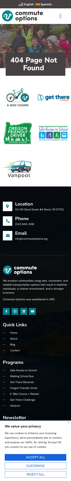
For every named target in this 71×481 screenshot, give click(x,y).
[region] (35, 451)
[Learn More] (35, 207)
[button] (60, 16)
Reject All (35, 474)
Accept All (35, 457)
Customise (35, 466)
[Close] (68, 422)
